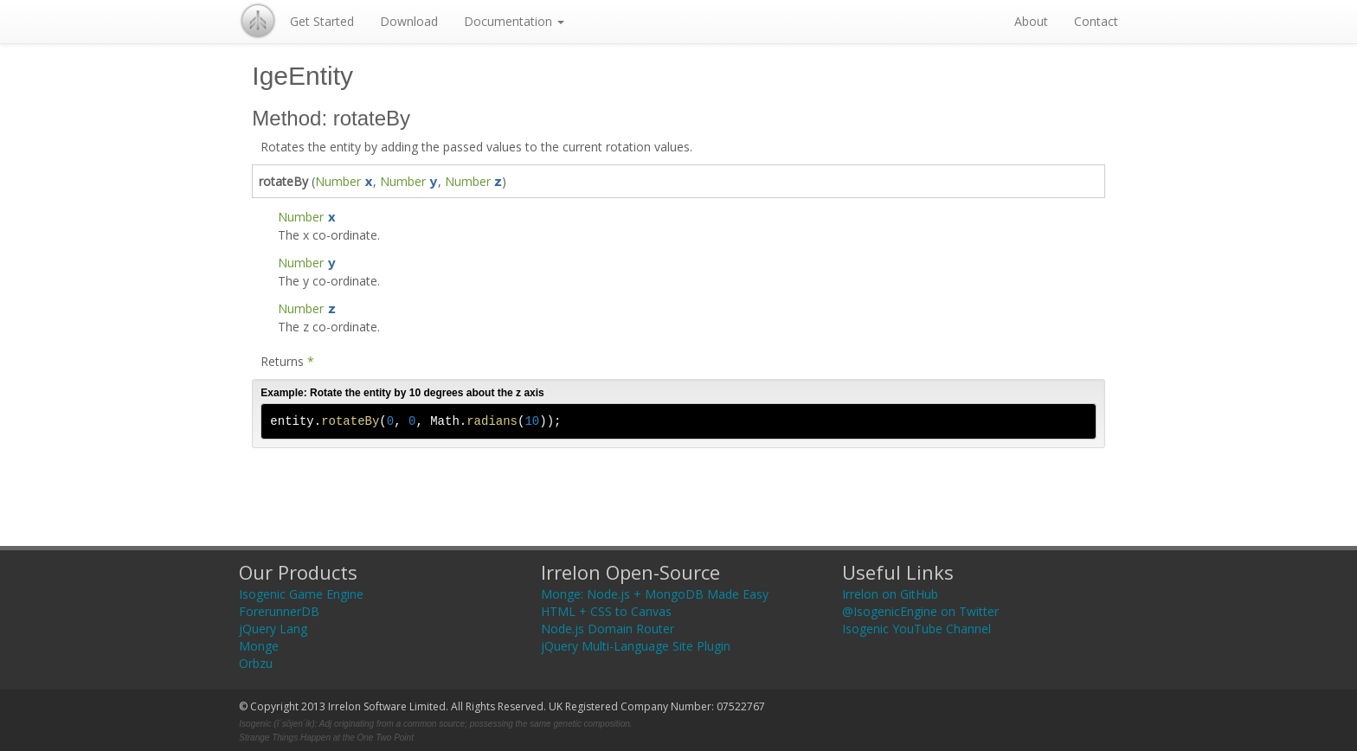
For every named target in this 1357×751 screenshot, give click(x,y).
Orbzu (256, 663)
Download (409, 21)
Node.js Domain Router (607, 628)
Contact (1096, 21)
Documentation (514, 21)
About (1031, 21)
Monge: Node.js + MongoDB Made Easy (655, 594)
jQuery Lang (273, 628)
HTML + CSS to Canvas (606, 611)
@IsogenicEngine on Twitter (920, 611)
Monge (259, 646)
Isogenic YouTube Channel (916, 628)
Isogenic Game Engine (301, 594)
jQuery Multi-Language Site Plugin (635, 646)
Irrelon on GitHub (890, 594)
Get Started (322, 21)
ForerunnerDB (279, 611)
